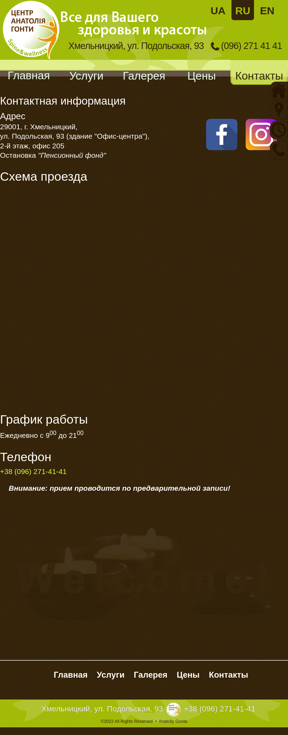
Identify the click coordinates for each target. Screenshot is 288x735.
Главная (29, 75)
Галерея (144, 76)
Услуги (86, 76)
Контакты (259, 76)
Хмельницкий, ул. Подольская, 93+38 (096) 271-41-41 (148, 708)
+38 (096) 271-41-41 (33, 471)
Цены (201, 76)
